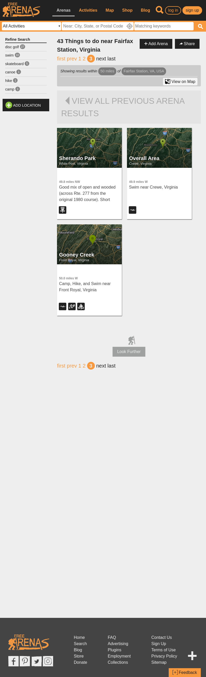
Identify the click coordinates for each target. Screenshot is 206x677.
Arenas (63, 10)
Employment (119, 656)
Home (79, 637)
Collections (118, 662)
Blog (145, 10)
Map (110, 10)
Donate (80, 662)
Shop (127, 10)
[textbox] (164, 26)
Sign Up (158, 643)
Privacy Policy (164, 656)
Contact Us (161, 637)
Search (80, 643)
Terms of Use (163, 650)
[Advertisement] (26, 192)
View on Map (180, 81)
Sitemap (159, 662)
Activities (88, 10)
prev (72, 58)
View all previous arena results (122, 107)
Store (79, 656)
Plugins (114, 650)
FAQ (112, 637)
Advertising (118, 643)
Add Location (27, 105)
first (61, 58)
